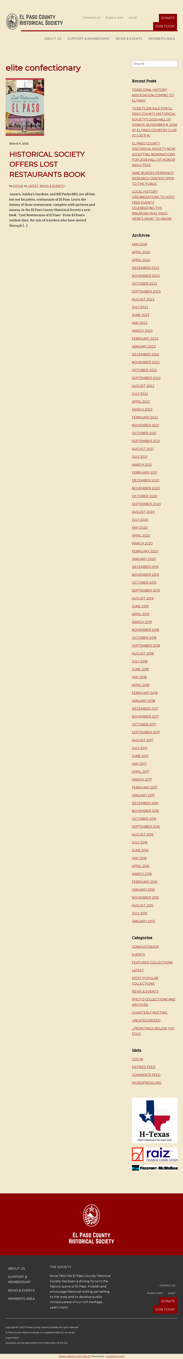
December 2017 (145, 709)
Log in (137, 1059)
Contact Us (91, 17)
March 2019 (142, 622)
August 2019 (143, 598)
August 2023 (143, 299)
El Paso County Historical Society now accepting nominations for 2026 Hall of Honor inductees (153, 154)
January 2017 (143, 795)
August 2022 (143, 386)
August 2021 (143, 449)
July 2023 (140, 307)
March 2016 (142, 874)
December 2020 (145, 480)
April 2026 (141, 252)
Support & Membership (89, 39)
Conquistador (145, 947)
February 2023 (145, 338)
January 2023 (144, 346)
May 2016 (139, 858)
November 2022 (146, 362)
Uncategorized (146, 1020)
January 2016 (143, 890)
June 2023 (140, 315)
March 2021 (142, 465)
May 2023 (139, 323)
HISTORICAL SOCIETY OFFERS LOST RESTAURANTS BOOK (47, 164)
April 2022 (141, 401)
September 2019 (146, 590)
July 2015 (139, 913)
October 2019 (144, 582)
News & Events (129, 39)
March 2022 (142, 409)
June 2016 (140, 850)
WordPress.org (147, 1083)
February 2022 (145, 417)
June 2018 (140, 669)
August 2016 (142, 834)
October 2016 (144, 819)
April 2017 (140, 772)
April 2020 (141, 535)
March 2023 (142, 331)
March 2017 (142, 779)
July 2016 (139, 842)
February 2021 (144, 472)
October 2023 (144, 284)
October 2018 (144, 638)
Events (138, 954)
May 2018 (139, 677)
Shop (133, 17)
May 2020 (140, 528)
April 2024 (141, 260)
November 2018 (145, 630)
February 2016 (144, 882)
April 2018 (140, 685)
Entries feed (143, 1067)
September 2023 (146, 291)
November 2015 (145, 897)
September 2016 (146, 827)
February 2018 (145, 693)
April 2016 (140, 866)
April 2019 (140, 614)
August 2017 (143, 740)
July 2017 (139, 748)
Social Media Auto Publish (75, 1356)
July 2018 (140, 661)
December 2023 (145, 268)
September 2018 (146, 646)
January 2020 (144, 559)
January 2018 (143, 701)
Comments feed (146, 1075)
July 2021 (139, 457)
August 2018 (143, 653)
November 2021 (145, 425)
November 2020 (146, 488)
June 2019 (140, 606)
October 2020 (144, 496)
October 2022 (144, 370)
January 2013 (143, 921)
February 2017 (144, 787)
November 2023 (146, 276)
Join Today (165, 26)
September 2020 (146, 504)
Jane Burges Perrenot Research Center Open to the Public (153, 178)
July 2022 (140, 394)
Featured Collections (152, 962)
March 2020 (142, 543)
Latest (33, 186)
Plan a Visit (114, 17)
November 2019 (145, 575)
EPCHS (18, 186)
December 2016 (145, 803)
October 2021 (144, 433)
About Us (52, 39)
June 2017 (140, 756)
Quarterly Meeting (150, 1012)
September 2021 (146, 441)
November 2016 (145, 811)
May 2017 (139, 764)
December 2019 (145, 567)
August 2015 (142, 905)
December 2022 (145, 354)
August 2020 (143, 512)
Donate (168, 18)
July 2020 (140, 520)
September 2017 (146, 732)
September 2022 (146, 378)
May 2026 (139, 244)
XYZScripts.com (115, 1356)
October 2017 (144, 724)
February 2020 (145, 551)
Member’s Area (161, 39)
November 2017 (145, 716)
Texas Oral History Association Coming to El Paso (153, 95)
